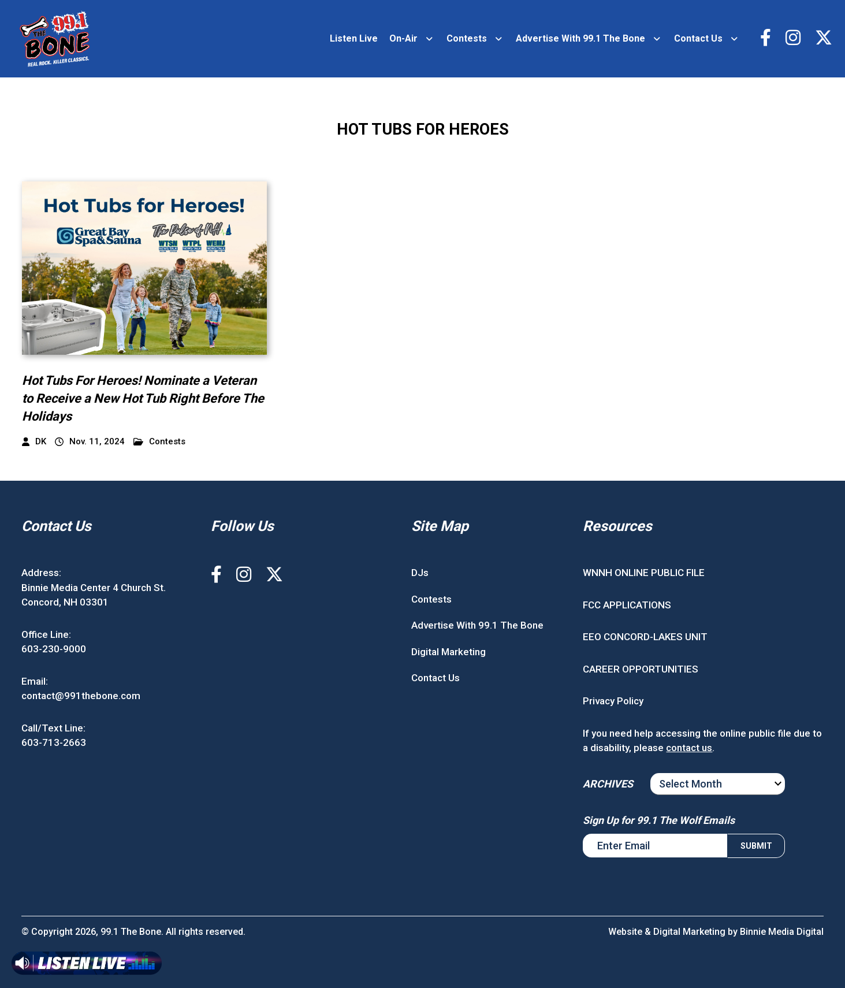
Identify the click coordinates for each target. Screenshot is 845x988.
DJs (420, 572)
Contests (466, 38)
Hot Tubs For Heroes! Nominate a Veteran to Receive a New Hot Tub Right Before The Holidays (143, 398)
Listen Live (354, 38)
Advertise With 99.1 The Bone (580, 38)
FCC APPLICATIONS (627, 605)
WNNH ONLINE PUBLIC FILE (644, 572)
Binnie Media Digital (782, 931)
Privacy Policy (613, 701)
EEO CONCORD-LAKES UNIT (645, 636)
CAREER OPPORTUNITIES (640, 669)
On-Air (403, 38)
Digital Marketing (448, 652)
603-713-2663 (53, 742)
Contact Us (698, 38)
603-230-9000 (53, 649)
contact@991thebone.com (80, 695)
